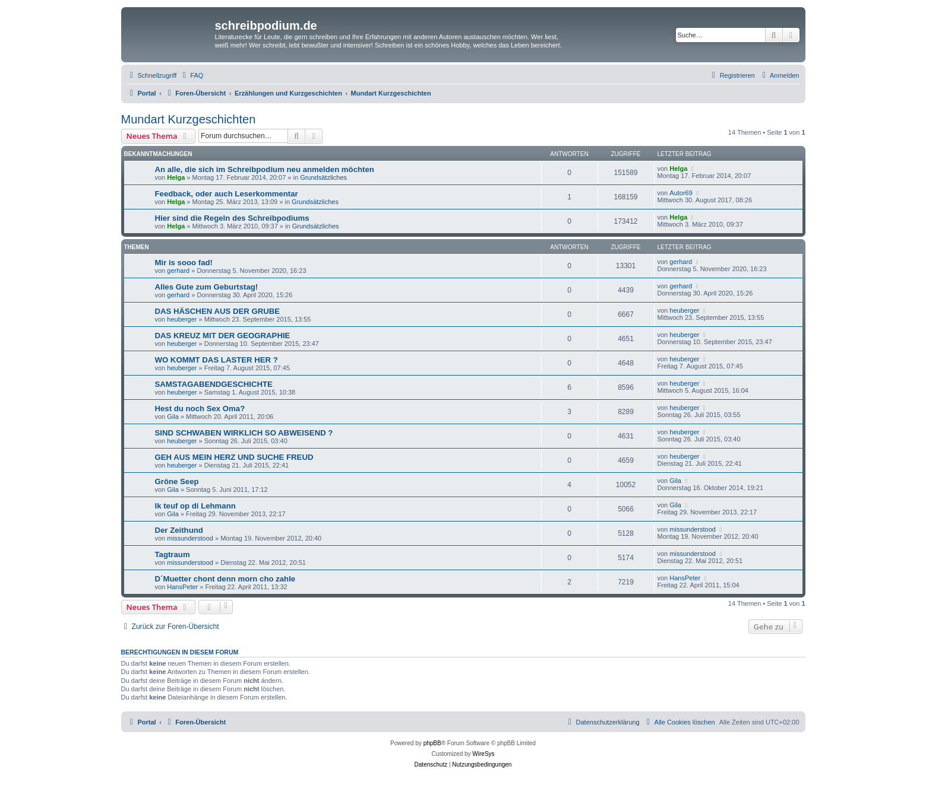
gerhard (178, 270)
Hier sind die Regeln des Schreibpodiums (232, 218)
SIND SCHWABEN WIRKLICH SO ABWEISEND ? (244, 432)
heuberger (182, 319)
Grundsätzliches (323, 177)
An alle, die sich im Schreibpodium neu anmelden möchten (264, 169)
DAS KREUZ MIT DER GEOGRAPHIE (222, 335)
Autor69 (681, 192)
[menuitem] (191, 75)
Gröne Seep (177, 481)
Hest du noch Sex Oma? (200, 408)
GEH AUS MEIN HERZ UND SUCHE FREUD (234, 457)
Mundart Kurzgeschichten (188, 119)
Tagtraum (172, 554)
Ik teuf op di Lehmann (195, 505)
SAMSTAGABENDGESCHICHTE (214, 384)
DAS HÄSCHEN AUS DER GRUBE (217, 311)
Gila (173, 416)
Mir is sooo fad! (184, 262)
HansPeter (182, 586)
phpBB (432, 743)
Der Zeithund (179, 530)
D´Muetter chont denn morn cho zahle (225, 578)
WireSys (483, 754)
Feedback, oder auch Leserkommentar (226, 193)
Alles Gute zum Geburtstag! (206, 286)
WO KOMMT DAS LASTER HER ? (216, 359)
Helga (176, 177)
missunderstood (190, 538)
